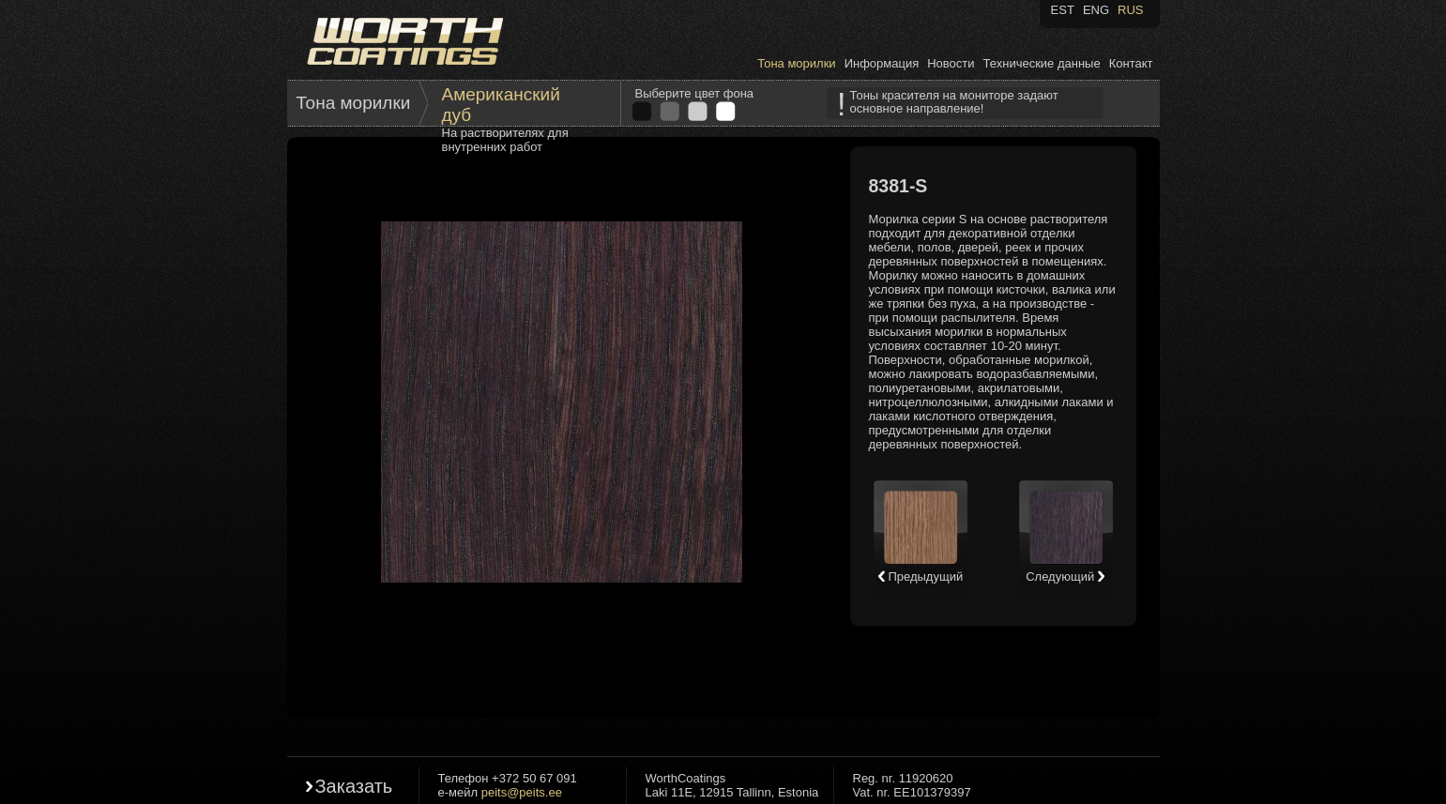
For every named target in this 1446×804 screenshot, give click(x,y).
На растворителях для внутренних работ (505, 140)
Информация (882, 63)
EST (1062, 10)
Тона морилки (796, 63)
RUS (1130, 10)
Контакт (1131, 63)
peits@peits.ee (521, 792)
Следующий (1065, 576)
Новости (950, 63)
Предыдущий (920, 576)
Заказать (354, 786)
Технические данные (1042, 63)
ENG (1096, 10)
